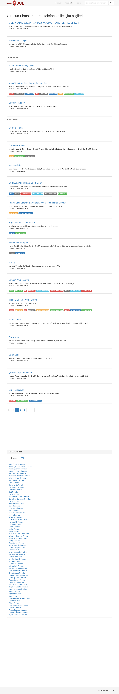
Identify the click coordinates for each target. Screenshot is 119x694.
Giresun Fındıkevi (17, 135)
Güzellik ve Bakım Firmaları (19, 584)
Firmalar (58, 3)
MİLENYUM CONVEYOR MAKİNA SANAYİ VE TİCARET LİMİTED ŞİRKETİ (44, 23)
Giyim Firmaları (14, 580)
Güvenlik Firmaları (15, 582)
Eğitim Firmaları (14, 559)
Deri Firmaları (14, 557)
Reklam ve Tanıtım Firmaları (19, 649)
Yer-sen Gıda (15, 230)
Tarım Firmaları (14, 665)
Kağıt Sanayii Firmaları (17, 608)
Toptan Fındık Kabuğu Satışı (22, 98)
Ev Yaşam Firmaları (16, 573)
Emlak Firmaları (14, 566)
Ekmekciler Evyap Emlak (20, 307)
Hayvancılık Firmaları (16, 587)
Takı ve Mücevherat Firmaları (19, 663)
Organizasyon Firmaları (17, 638)
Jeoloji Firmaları (14, 605)
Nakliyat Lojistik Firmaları (18, 633)
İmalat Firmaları (14, 594)
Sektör (14, 523)
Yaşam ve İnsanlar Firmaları (19, 677)
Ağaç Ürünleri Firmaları (17, 529)
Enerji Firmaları (14, 571)
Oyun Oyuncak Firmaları (17, 642)
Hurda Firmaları (14, 591)
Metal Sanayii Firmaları (17, 619)
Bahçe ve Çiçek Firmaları (18, 536)
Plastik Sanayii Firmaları (17, 645)
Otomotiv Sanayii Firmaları (18, 640)
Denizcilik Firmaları (15, 554)
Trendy (12, 327)
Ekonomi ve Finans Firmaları (19, 561)
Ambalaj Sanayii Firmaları (18, 534)
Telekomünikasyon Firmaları (19, 670)
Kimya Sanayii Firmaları (17, 610)
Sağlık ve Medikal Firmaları (18, 652)
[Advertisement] (59, 75)
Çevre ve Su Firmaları (17, 550)
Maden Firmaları (15, 615)
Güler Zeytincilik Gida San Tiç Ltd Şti (26, 248)
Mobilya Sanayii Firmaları (18, 624)
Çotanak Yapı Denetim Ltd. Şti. (23, 437)
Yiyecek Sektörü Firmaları (18, 679)
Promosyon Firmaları (16, 647)
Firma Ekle (69, 3)
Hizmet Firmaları (15, 589)
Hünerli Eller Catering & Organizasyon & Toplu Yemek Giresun (37, 267)
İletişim (78, 3)
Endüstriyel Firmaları (16, 568)
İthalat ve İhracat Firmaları (18, 603)
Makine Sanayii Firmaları (18, 617)
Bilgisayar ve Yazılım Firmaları (20, 541)
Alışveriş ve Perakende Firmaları (20, 531)
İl (22, 523)
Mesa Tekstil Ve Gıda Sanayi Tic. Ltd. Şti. (28, 115)
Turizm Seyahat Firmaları (18, 675)
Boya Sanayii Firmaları (17, 545)
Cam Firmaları (14, 547)
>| (32, 475)
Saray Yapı (14, 402)
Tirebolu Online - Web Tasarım (23, 364)
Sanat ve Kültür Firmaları (18, 654)
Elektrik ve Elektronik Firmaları (20, 564)
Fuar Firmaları (14, 575)
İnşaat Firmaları (14, 596)
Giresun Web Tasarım (19, 345)
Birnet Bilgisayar (16, 455)
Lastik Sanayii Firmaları (17, 612)
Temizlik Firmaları (15, 672)
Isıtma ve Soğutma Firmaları (19, 601)
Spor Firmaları (14, 661)
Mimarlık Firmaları (15, 622)
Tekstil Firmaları (14, 668)
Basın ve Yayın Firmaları (17, 538)
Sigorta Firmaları (15, 659)
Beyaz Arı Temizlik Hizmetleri (22, 287)
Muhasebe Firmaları (16, 628)
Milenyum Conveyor (18, 40)
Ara (111, 3)
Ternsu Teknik (15, 384)
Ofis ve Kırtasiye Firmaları (18, 635)
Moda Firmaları (14, 626)
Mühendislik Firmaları (16, 631)
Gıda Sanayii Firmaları (17, 578)
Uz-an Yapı (14, 419)
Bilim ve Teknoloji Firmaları (18, 543)
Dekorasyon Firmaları (16, 552)
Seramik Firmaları (15, 656)
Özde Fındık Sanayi (18, 210)
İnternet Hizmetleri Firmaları (19, 598)
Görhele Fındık (16, 192)
